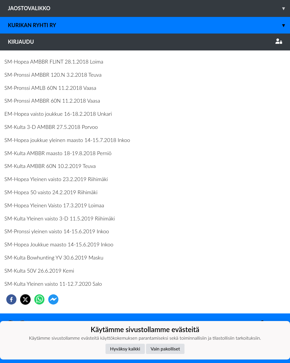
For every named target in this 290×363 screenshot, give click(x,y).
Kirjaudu (145, 41)
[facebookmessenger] (53, 299)
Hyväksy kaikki (125, 348)
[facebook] (11, 299)
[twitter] (25, 299)
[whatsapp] (39, 299)
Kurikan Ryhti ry (149, 25)
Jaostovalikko (149, 8)
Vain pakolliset (165, 348)
